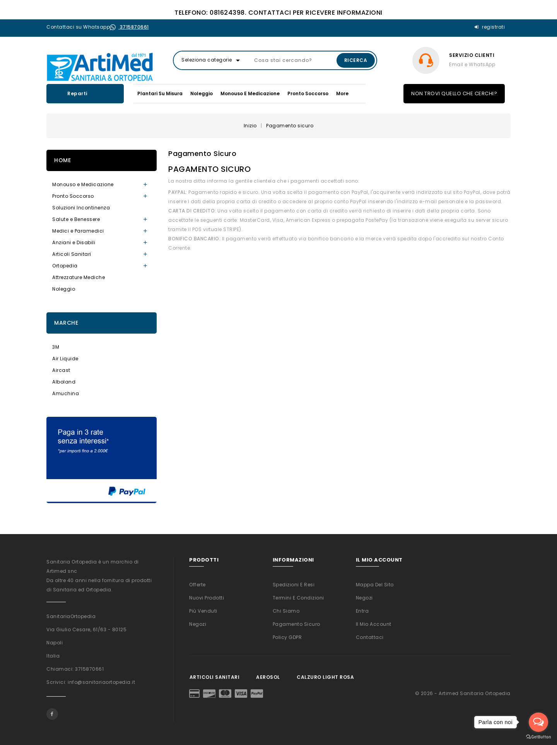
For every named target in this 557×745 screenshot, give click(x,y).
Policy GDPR (287, 637)
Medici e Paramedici (78, 231)
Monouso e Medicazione (250, 93)
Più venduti (203, 611)
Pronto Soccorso (307, 93)
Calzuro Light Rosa (325, 677)
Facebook (52, 714)
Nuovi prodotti (206, 597)
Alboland (63, 381)
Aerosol (268, 677)
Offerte (197, 584)
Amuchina (65, 393)
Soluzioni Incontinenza (81, 207)
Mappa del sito (375, 584)
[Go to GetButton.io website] (538, 737)
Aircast (61, 370)
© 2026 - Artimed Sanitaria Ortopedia (463, 693)
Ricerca (355, 60)
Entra (362, 611)
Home (62, 160)
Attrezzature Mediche (78, 277)
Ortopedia (65, 265)
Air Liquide (65, 358)
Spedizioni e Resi (294, 584)
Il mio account (373, 624)
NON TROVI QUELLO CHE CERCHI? (454, 93)
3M (55, 347)
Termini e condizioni (298, 597)
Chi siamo (286, 611)
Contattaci (370, 637)
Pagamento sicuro (296, 624)
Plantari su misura (160, 93)
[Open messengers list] (538, 722)
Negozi (197, 624)
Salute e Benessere (76, 219)
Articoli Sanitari (71, 254)
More (342, 93)
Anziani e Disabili (73, 242)
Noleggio (201, 93)
